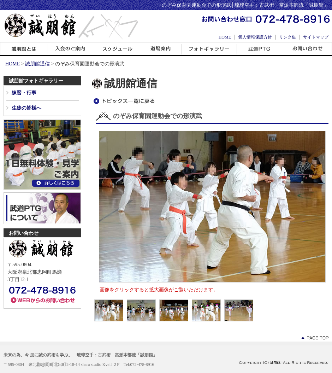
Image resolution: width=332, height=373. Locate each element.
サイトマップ (315, 37)
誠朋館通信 (37, 63)
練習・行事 (24, 92)
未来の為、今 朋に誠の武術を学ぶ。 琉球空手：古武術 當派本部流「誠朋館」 (80, 354)
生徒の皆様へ (26, 108)
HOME (225, 37)
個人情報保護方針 (255, 37)
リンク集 (287, 37)
